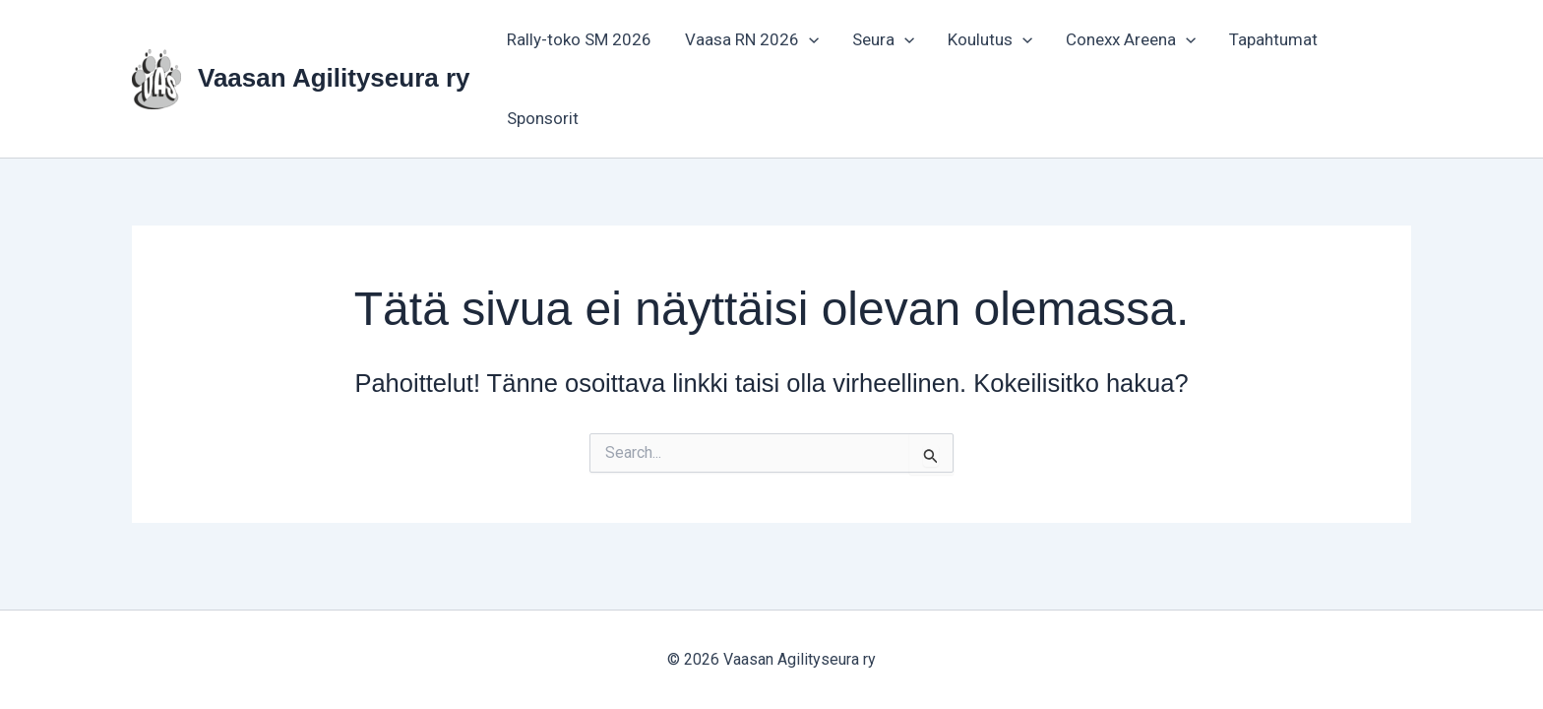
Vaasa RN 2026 (752, 39)
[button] (809, 39)
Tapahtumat (1273, 39)
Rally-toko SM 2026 (579, 39)
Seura (883, 39)
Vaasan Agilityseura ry (334, 78)
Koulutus (990, 39)
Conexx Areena (1131, 39)
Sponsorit (543, 118)
